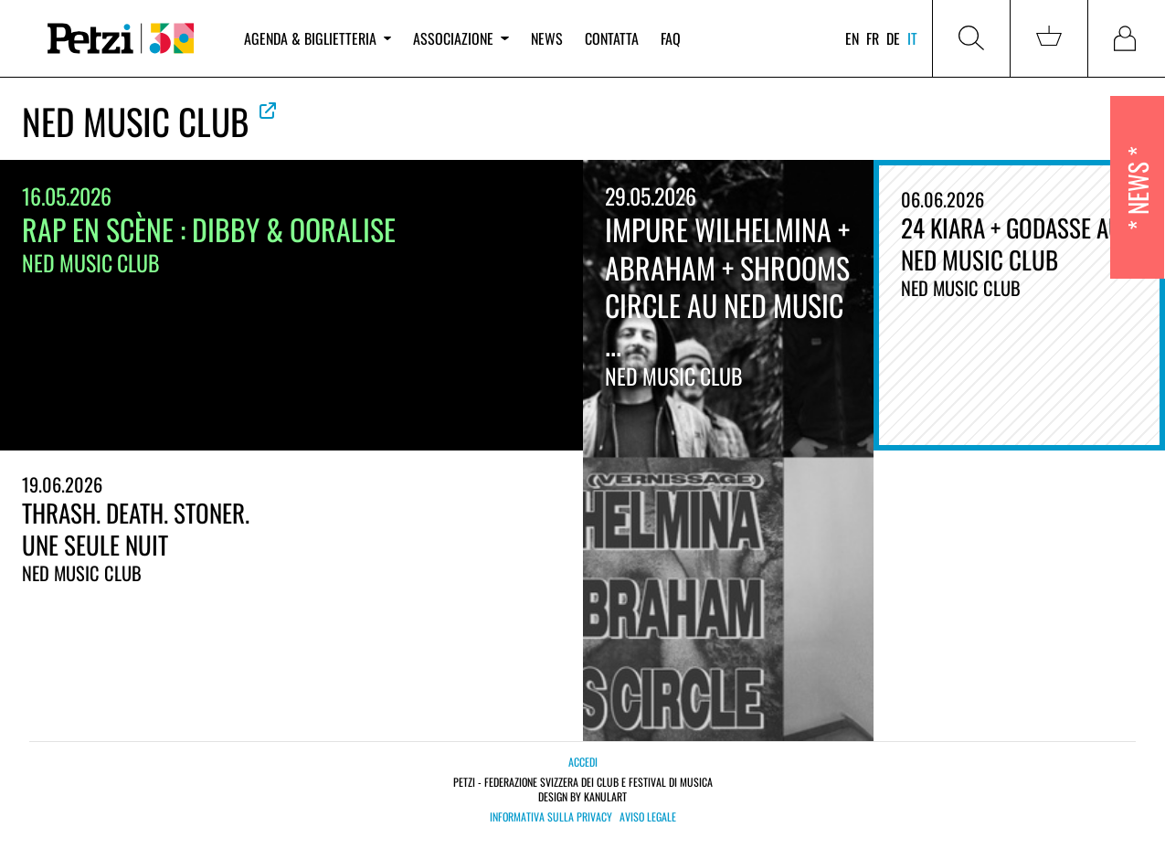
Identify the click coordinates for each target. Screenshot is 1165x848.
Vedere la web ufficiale (268, 111)
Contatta (612, 38)
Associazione (460, 38)
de (893, 38)
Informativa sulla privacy (551, 817)
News (547, 38)
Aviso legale (648, 817)
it (912, 38)
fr (872, 38)
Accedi (583, 761)
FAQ (671, 38)
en (852, 38)
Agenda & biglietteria (317, 38)
